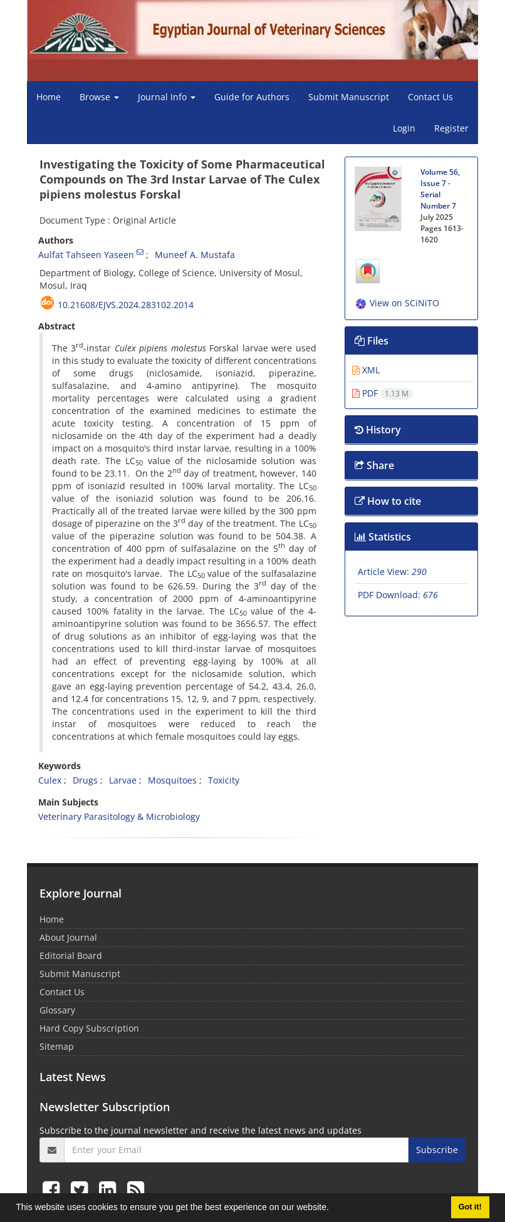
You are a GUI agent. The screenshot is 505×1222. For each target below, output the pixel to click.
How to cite (388, 501)
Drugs (85, 780)
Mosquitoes (172, 780)
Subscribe (437, 1150)
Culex (49, 780)
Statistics (383, 537)
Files (371, 341)
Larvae (123, 780)
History (378, 430)
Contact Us (430, 97)
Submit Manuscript (348, 97)
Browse (99, 97)
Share (374, 465)
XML (366, 370)
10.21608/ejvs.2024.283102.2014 (126, 305)
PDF (382, 393)
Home (48, 97)
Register (451, 128)
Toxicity (223, 780)
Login (404, 128)
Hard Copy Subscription (89, 1028)
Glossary (57, 1010)
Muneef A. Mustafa (195, 255)
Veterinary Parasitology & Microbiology (119, 816)
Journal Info (166, 97)
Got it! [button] (470, 1207)
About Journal (68, 937)
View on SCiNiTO (397, 303)
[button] (333, 1209)
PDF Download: (398, 595)
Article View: (392, 571)
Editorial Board (70, 955)
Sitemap (56, 1046)
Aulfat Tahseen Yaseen (86, 255)
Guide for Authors (251, 97)
